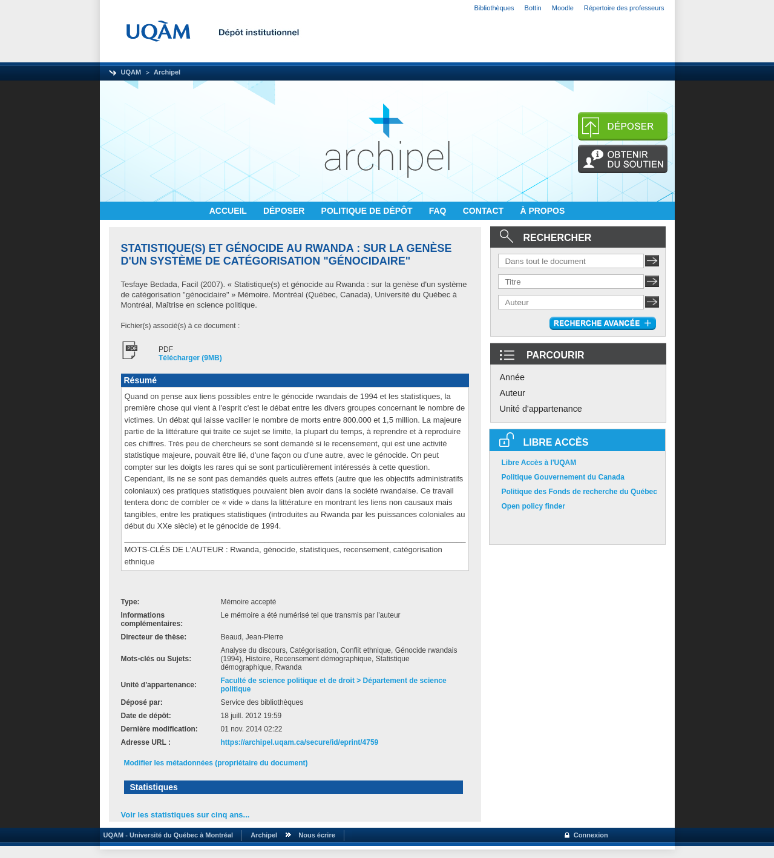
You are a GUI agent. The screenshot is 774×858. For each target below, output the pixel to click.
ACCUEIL (229, 211)
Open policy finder (533, 506)
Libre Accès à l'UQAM (539, 462)
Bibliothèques (494, 8)
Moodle (563, 8)
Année (512, 377)
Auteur (512, 393)
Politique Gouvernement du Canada (563, 477)
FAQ (439, 211)
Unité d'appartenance (541, 409)
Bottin (533, 8)
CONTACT (484, 211)
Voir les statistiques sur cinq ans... (185, 814)
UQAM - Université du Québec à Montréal (167, 835)
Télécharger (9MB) (190, 358)
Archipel (167, 72)
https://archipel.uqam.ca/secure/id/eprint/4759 (300, 742)
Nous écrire (316, 835)
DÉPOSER (285, 211)
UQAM (131, 72)
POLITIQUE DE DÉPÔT (368, 211)
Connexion (591, 835)
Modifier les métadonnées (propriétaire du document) (216, 763)
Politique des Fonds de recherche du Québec (579, 491)
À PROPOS (542, 211)
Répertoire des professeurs (624, 8)
